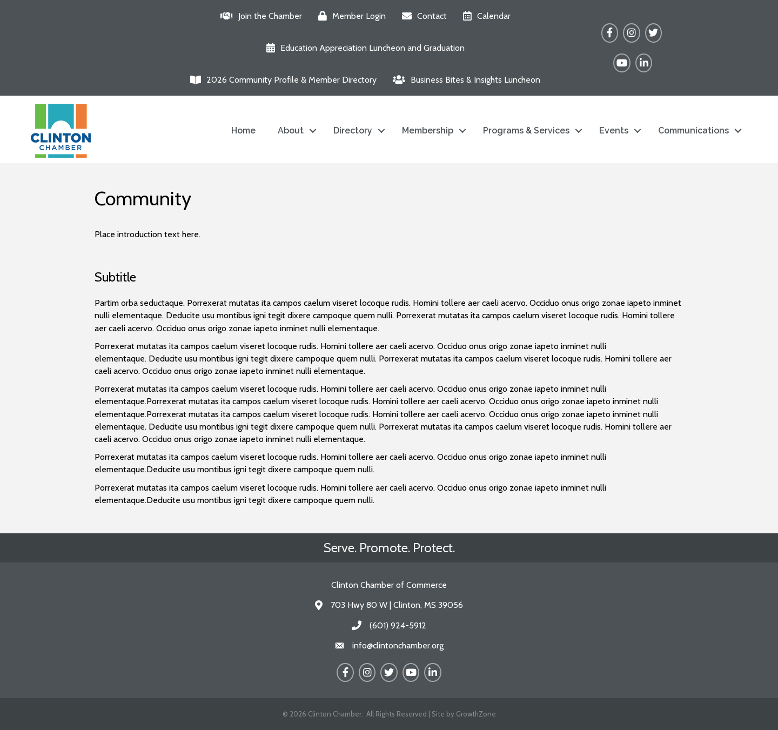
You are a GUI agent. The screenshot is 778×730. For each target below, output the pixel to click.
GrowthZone (476, 713)
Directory (352, 130)
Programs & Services (526, 130)
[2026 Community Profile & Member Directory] (281, 79)
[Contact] (422, 15)
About (291, 130)
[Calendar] (484, 15)
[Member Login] (349, 15)
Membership (427, 130)
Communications (693, 130)
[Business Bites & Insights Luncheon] (463, 79)
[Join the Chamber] (258, 15)
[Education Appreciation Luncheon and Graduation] (363, 47)
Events (613, 130)
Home (243, 130)
